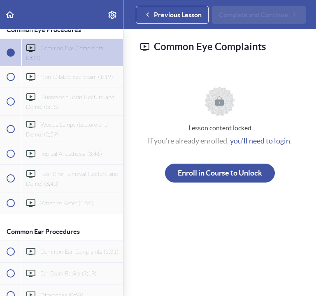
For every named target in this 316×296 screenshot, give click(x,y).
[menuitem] (112, 14)
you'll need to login (260, 140)
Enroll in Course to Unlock (220, 173)
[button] (10, 14)
